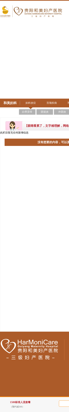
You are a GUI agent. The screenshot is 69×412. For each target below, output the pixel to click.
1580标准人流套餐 (36, 404)
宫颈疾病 (52, 103)
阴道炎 (45, 111)
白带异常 (27, 111)
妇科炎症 (31, 103)
